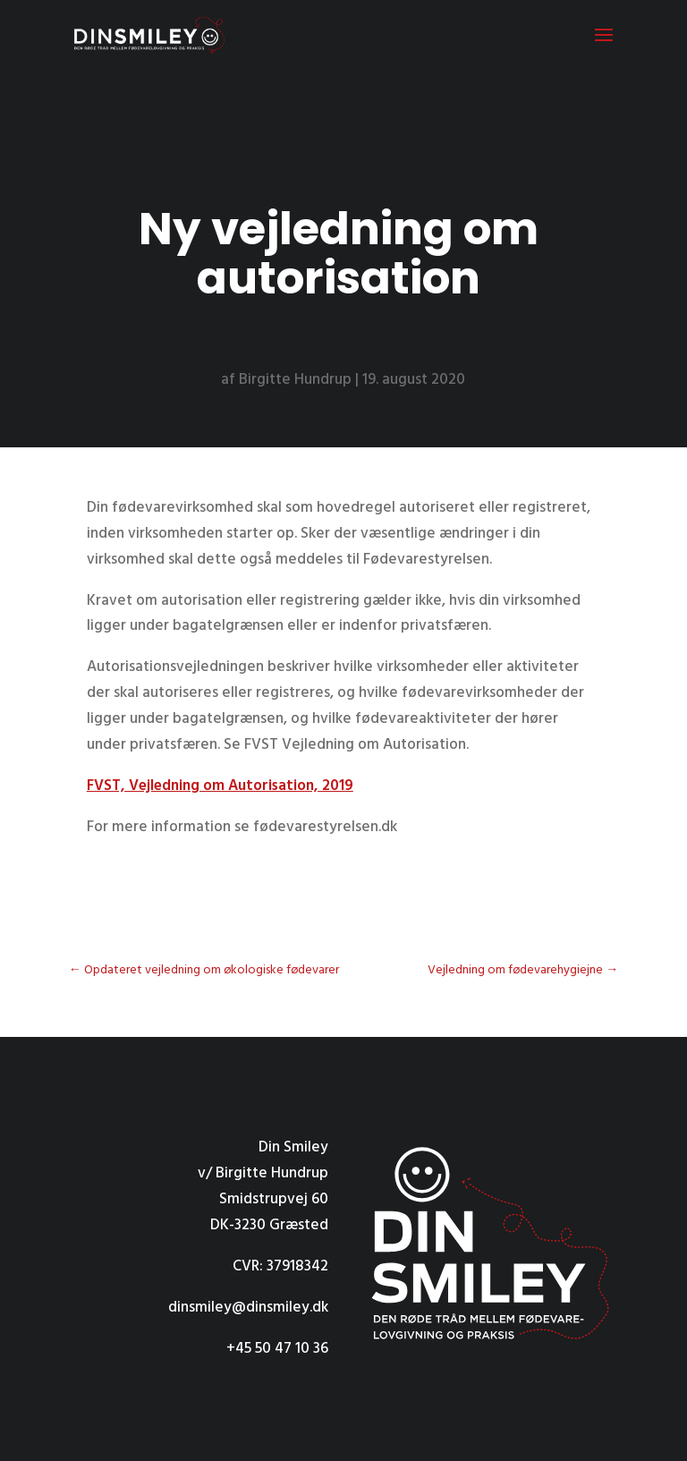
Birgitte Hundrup (295, 380)
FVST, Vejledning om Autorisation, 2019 (220, 786)
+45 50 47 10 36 (277, 1349)
